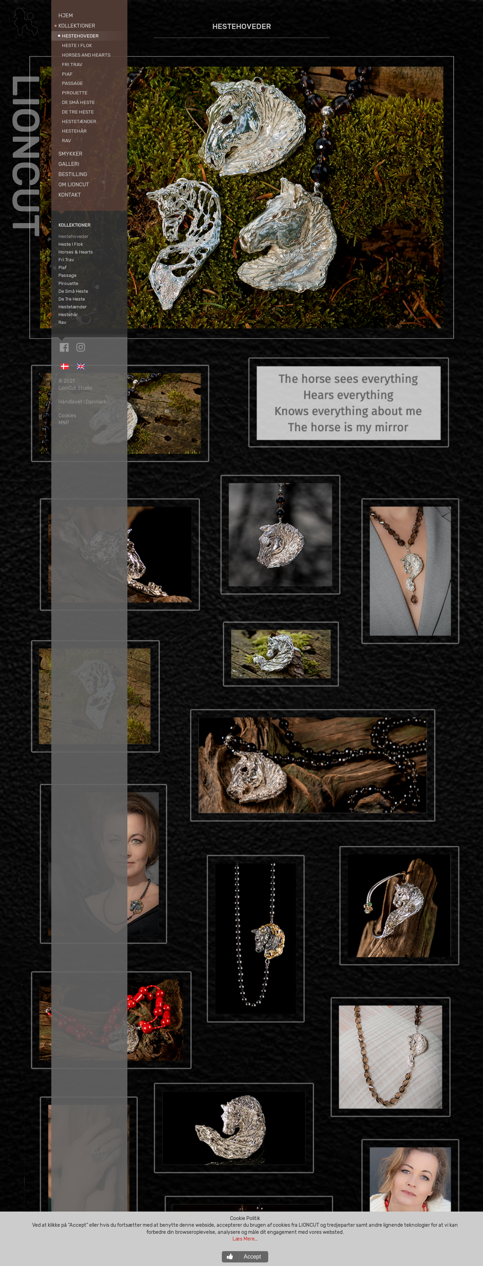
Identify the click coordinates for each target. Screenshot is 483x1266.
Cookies (67, 405)
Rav (66, 140)
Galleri (68, 164)
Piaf (67, 74)
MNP (63, 412)
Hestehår (74, 131)
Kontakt (69, 195)
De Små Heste (78, 102)
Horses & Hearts (75, 251)
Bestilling (72, 174)
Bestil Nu (305, 1209)
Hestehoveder (80, 36)
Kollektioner (76, 26)
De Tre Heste (78, 112)
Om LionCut (73, 184)
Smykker (70, 154)
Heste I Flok (77, 45)
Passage (72, 83)
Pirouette (74, 92)
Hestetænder (79, 121)
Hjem (65, 15)
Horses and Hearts (86, 55)
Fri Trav (72, 64)
